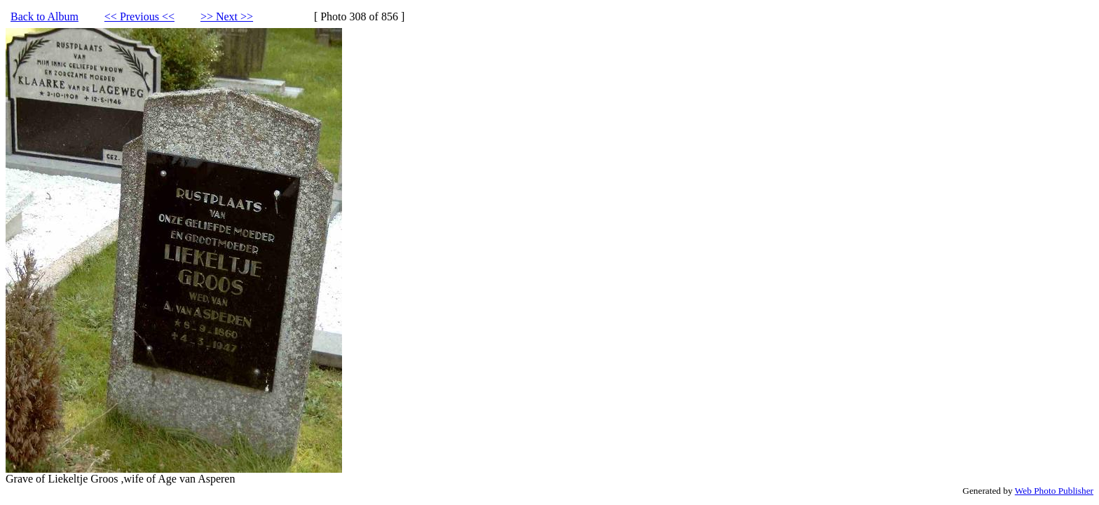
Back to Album (44, 16)
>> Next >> (226, 16)
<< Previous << (139, 16)
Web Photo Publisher (1054, 490)
